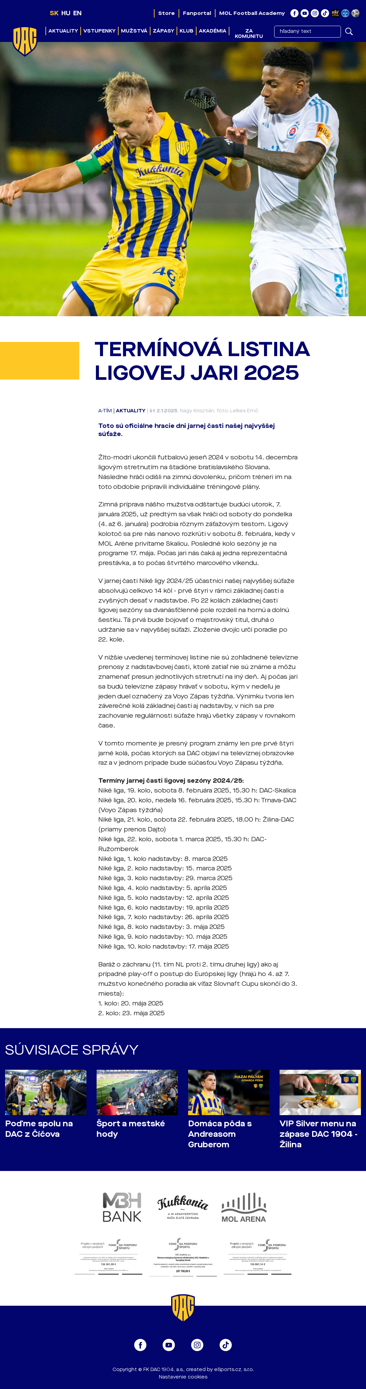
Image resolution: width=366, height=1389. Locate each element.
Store (166, 13)
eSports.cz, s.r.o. (234, 1369)
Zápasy (163, 31)
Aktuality (63, 31)
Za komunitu (249, 34)
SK (54, 13)
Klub (187, 31)
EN (77, 13)
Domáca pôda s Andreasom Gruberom (220, 1134)
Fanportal (197, 13)
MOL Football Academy (252, 13)
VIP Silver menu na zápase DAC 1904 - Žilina (319, 1134)
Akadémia (212, 31)
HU (65, 13)
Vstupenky (99, 31)
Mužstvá (134, 31)
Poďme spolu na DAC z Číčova (39, 1129)
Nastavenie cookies (183, 1377)
